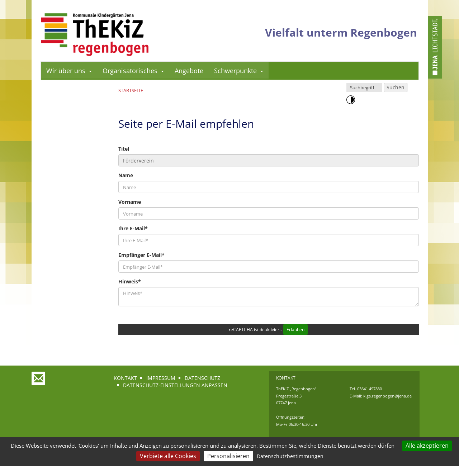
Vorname (129, 201)
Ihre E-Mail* (133, 228)
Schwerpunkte (238, 70)
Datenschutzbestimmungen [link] (290, 456)
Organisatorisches (133, 70)
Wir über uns (69, 70)
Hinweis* (129, 281)
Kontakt (125, 378)
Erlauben (295, 329)
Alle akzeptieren (427, 445)
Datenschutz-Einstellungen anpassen (175, 385)
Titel (123, 148)
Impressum (160, 378)
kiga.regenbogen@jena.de (387, 396)
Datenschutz (202, 378)
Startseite (130, 90)
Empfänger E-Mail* (141, 254)
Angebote (189, 70)
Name (125, 175)
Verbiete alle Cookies (168, 456)
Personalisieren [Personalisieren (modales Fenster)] (228, 456)
